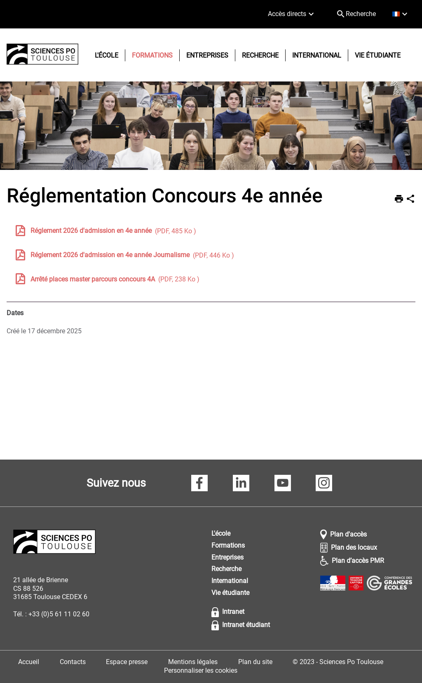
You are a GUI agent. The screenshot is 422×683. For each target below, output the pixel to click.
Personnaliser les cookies (200, 670)
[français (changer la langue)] (400, 14)
